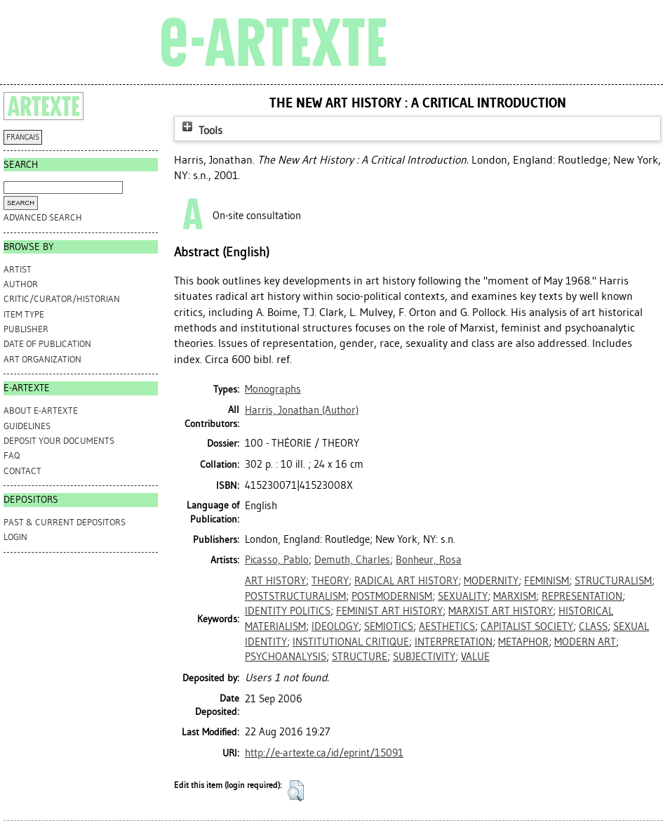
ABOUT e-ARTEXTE (41, 410)
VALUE (475, 656)
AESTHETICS (447, 626)
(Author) (302, 410)
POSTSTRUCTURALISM (295, 596)
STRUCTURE (359, 656)
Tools (200, 130)
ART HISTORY (275, 580)
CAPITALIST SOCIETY (527, 626)
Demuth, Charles (352, 559)
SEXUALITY (463, 596)
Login (15, 537)
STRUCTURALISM (613, 580)
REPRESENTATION (582, 596)
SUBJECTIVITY (424, 656)
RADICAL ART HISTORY (406, 580)
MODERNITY (491, 580)
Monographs (273, 389)
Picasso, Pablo (277, 559)
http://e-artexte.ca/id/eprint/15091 (324, 753)
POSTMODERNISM (391, 596)
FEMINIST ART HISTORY (389, 611)
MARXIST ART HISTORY (500, 611)
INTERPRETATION (454, 642)
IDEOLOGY (335, 626)
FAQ (12, 455)
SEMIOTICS (388, 626)
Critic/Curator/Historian (62, 299)
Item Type (24, 314)
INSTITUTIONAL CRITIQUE (351, 642)
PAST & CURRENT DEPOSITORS (65, 522)
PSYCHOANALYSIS (285, 656)
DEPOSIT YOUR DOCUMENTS (59, 440)
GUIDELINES (27, 426)
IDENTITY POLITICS (287, 611)
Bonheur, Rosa (429, 559)
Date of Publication (47, 344)
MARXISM (514, 596)
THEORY (330, 580)
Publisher (26, 329)
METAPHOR (523, 642)
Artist (18, 269)
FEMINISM (546, 580)
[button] (295, 791)
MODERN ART (585, 642)
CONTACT (22, 471)
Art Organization (42, 359)
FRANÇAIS (22, 137)
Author (21, 284)
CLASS (593, 626)
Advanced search (43, 217)
